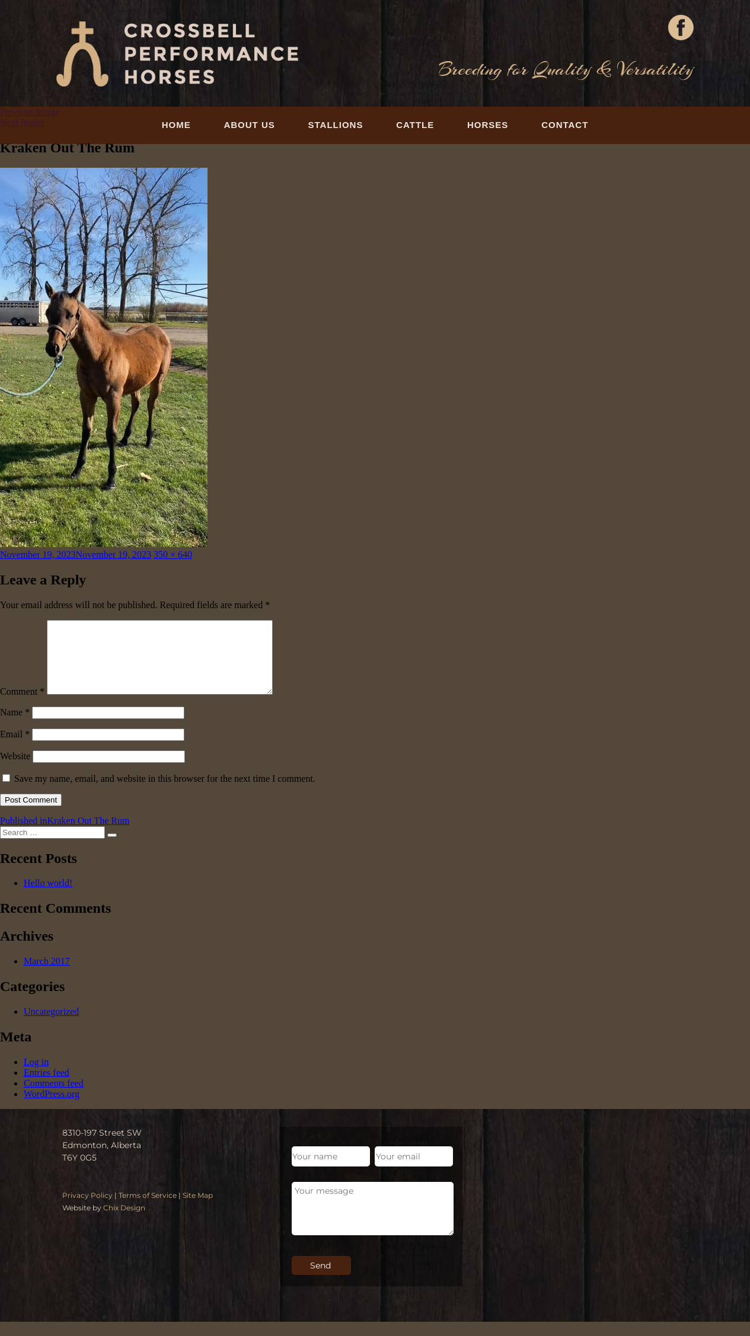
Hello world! (48, 897)
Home (176, 125)
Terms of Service (148, 1209)
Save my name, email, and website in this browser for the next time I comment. (164, 793)
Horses (487, 125)
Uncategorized (51, 1026)
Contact (564, 125)
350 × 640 (173, 554)
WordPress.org (51, 1108)
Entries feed (46, 1087)
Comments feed (54, 1097)
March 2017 (47, 975)
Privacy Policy (87, 1209)
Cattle (415, 125)
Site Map (198, 1209)
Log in (36, 1076)
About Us (249, 125)
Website (15, 770)
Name (15, 726)
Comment (22, 706)
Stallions (335, 125)
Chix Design (124, 1221)
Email (15, 748)
